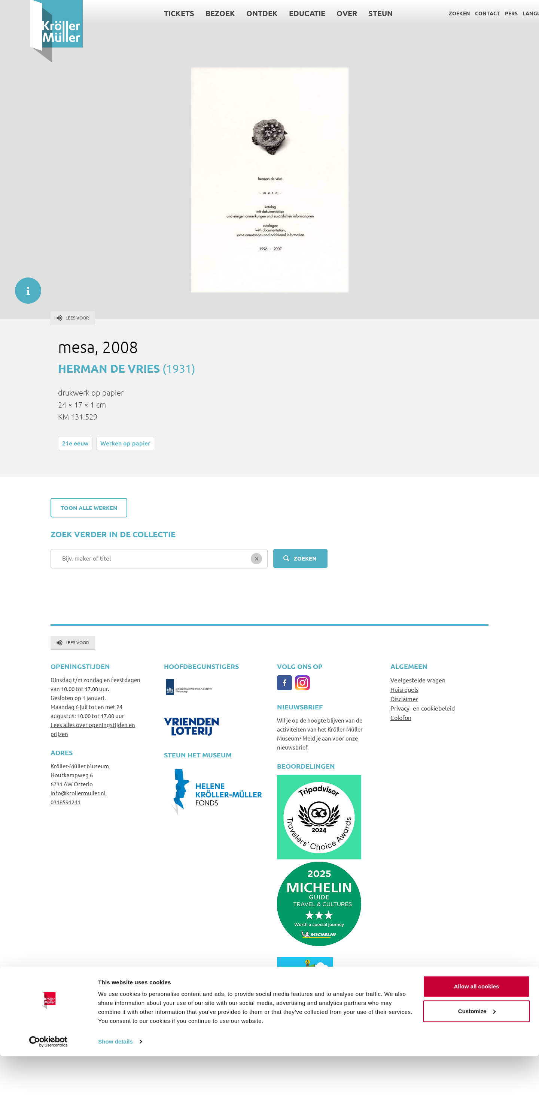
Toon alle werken (89, 507)
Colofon (400, 717)
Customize (477, 1050)
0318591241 (65, 801)
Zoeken (429, 13)
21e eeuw (75, 443)
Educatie (277, 13)
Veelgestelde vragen (417, 680)
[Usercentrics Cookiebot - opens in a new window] (48, 1081)
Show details (115, 1081)
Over (317, 13)
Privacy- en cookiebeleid (422, 708)
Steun (350, 13)
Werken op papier (125, 443)
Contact (457, 13)
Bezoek (190, 13)
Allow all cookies (476, 1026)
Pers (481, 13)
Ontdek (232, 13)
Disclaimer (404, 698)
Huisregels (404, 689)
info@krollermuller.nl (78, 792)
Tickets (149, 13)
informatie (24, 286)
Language (506, 13)
